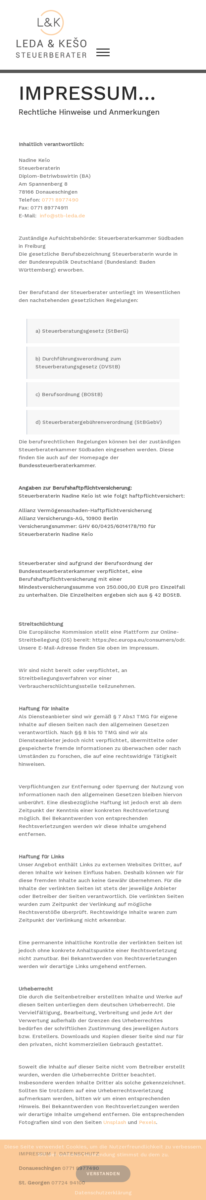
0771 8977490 (60, 200)
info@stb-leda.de (62, 215)
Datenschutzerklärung (103, 1192)
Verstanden (103, 1173)
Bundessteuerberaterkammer (57, 465)
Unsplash (114, 1122)
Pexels (147, 1122)
